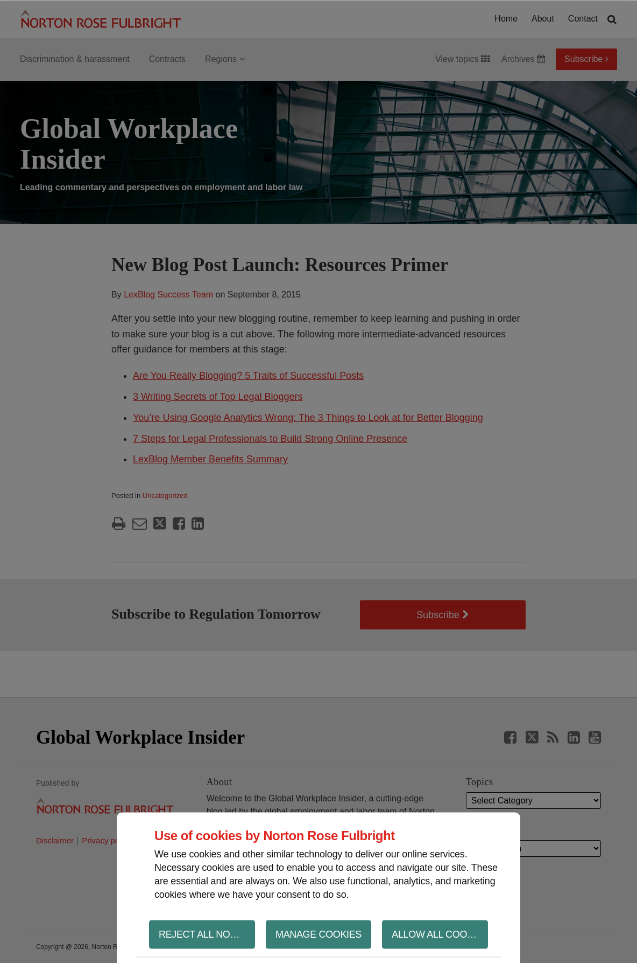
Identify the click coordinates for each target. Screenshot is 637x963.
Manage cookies (318, 934)
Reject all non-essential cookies (207, 934)
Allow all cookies (440, 934)
